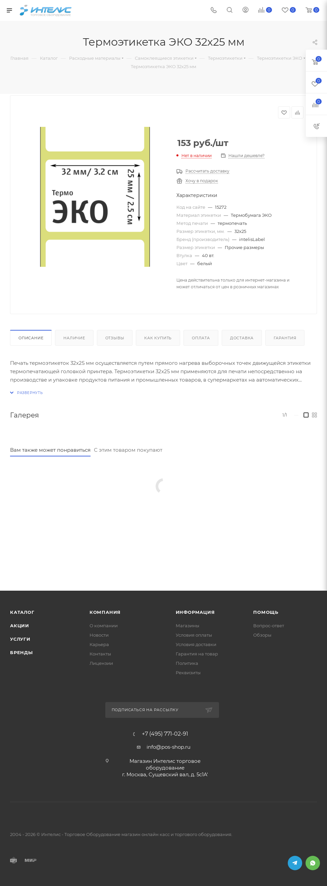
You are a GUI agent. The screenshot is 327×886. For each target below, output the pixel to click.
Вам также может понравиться (50, 450)
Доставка (242, 338)
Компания (105, 612)
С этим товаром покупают (128, 450)
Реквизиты (188, 672)
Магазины (187, 625)
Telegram (295, 863)
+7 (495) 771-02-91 (165, 734)
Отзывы (114, 338)
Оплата (201, 338)
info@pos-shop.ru (168, 747)
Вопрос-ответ (268, 625)
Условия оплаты (194, 635)
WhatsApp (313, 863)
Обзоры (262, 635)
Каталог (22, 612)
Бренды (21, 652)
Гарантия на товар (197, 653)
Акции (19, 625)
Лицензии (101, 663)
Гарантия (285, 338)
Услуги (20, 639)
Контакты (100, 653)
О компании (104, 625)
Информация (195, 612)
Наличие (74, 338)
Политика (187, 663)
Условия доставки (196, 644)
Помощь (265, 612)
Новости (99, 635)
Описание (30, 338)
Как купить (158, 338)
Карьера (99, 644)
